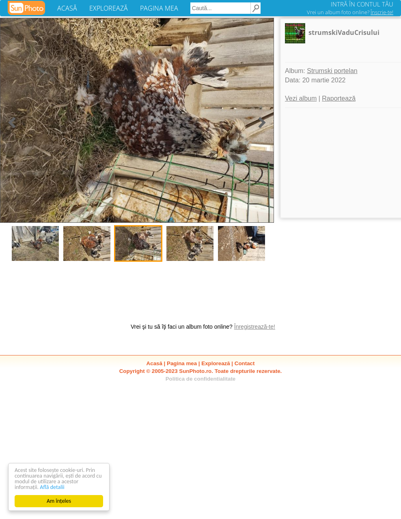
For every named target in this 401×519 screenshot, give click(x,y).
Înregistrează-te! (254, 326)
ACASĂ (67, 8)
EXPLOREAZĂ (108, 8)
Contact (245, 363)
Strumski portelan (332, 70)
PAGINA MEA (159, 8)
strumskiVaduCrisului (343, 32)
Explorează (215, 363)
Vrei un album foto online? (350, 12)
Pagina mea (182, 363)
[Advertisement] (77, 320)
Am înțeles (59, 500)
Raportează (339, 98)
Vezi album (301, 98)
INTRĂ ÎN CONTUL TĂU (362, 4)
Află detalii (52, 487)
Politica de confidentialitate (201, 379)
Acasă (154, 363)
